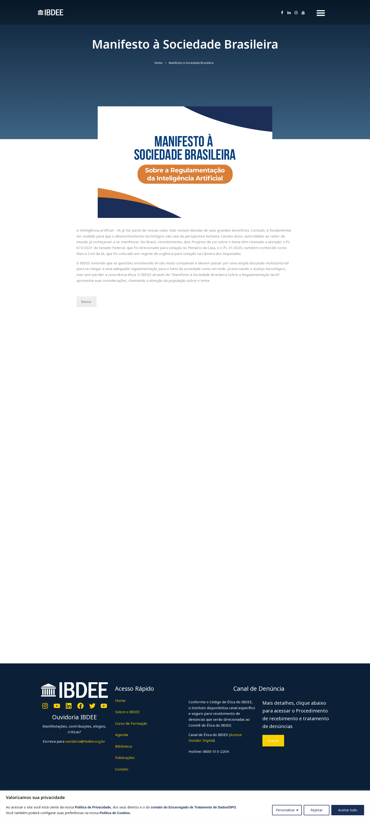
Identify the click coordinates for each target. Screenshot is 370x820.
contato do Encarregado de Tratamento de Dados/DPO (193, 807)
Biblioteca (123, 746)
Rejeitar (317, 810)
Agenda (121, 734)
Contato (121, 769)
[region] (185, 805)
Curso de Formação (131, 723)
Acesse (273, 740)
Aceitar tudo (347, 810)
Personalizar (285, 810)
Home (159, 63)
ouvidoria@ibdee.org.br (84, 741)
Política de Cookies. (115, 813)
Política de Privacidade (93, 807)
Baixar (86, 302)
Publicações (125, 757)
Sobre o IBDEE (127, 711)
